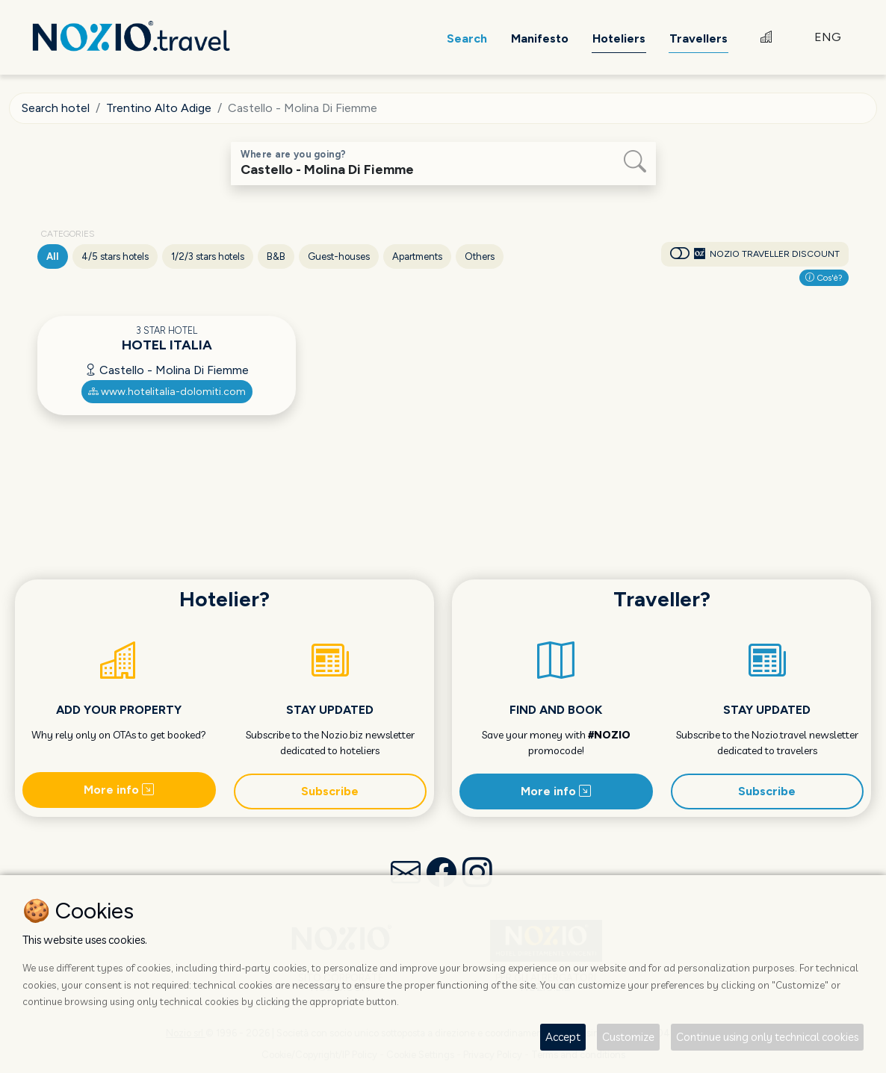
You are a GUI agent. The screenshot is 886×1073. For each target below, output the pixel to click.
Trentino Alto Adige (158, 108)
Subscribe (330, 791)
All (52, 256)
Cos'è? (824, 278)
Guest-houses (339, 256)
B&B (276, 256)
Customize (628, 1037)
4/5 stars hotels (115, 256)
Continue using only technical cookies (767, 1037)
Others (480, 256)
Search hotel (56, 108)
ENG (827, 37)
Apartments (417, 256)
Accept (562, 1037)
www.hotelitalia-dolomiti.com (167, 391)
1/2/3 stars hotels (207, 256)
